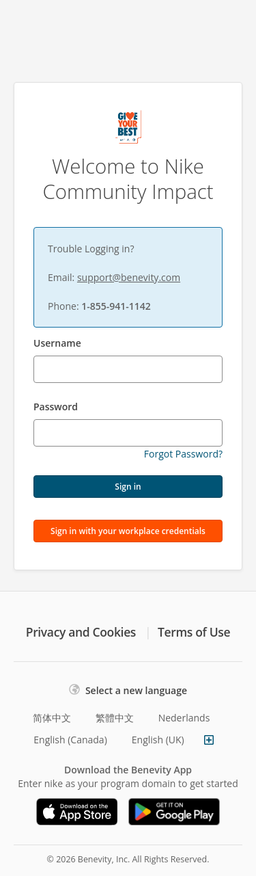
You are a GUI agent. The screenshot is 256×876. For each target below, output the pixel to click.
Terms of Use (194, 632)
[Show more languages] (208, 739)
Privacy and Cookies (81, 632)
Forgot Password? (183, 453)
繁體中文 (115, 717)
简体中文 (52, 717)
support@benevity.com (128, 277)
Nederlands (184, 717)
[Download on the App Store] (77, 811)
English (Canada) (70, 739)
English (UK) (158, 739)
